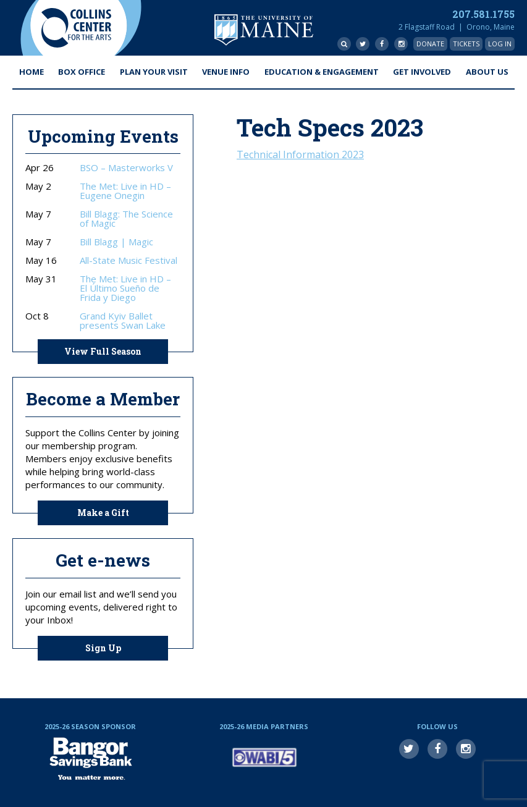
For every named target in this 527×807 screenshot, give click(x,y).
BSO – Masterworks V (126, 167)
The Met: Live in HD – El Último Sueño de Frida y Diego (125, 288)
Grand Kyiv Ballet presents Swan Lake (123, 320)
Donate (430, 43)
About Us (487, 71)
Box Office (81, 71)
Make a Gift (103, 512)
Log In (500, 43)
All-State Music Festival (128, 260)
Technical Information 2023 (300, 154)
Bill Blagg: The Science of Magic (126, 218)
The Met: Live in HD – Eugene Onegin (125, 191)
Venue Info (226, 71)
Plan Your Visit (154, 71)
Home (31, 71)
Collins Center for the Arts (76, 28)
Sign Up (103, 648)
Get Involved (422, 71)
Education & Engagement (321, 71)
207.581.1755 (483, 13)
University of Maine (263, 30)
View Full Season (102, 351)
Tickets (466, 43)
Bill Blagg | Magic (116, 242)
